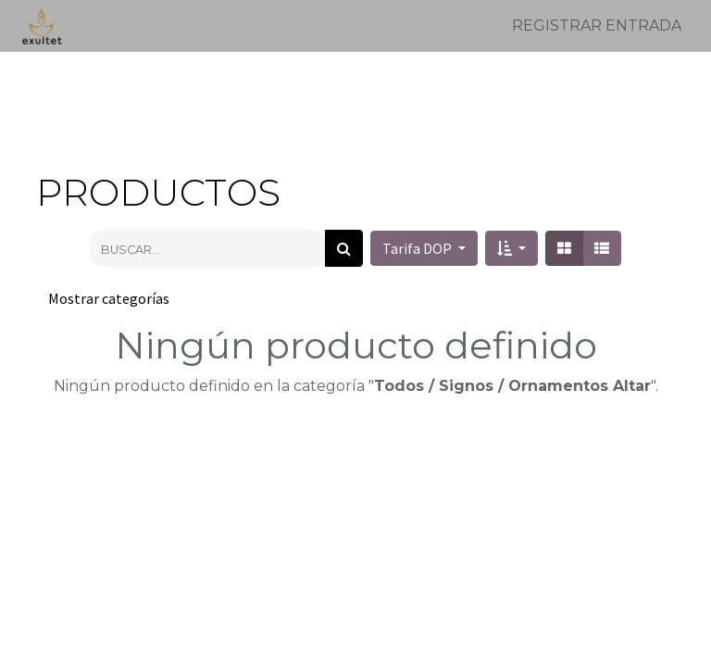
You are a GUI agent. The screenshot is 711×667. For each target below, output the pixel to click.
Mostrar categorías (108, 298)
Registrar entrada (596, 25)
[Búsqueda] (344, 248)
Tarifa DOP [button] (418, 248)
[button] (511, 248)
